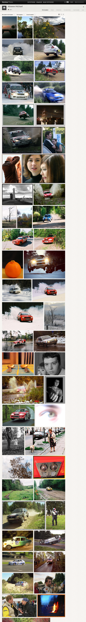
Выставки (4, 616)
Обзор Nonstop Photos (39, 612)
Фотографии (31, 2)
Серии (52, 9)
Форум (19, 612)
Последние (20, 14)
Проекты (4, 614)
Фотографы (20, 614)
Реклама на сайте (55, 616)
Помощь (36, 614)
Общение (39, 2)
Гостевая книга (67, 9)
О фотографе (76, 9)
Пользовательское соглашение (58, 612)
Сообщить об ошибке (79, 612)
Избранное (58, 9)
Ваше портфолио (48, 2)
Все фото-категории (7, 14)
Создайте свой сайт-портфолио (41, 613)
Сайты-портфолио (22, 616)
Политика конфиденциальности (58, 614)
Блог (19, 613)
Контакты (37, 616)
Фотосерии (4, 613)
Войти (71, 2)
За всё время (30, 14)
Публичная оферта (55, 613)
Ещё (83, 9)
